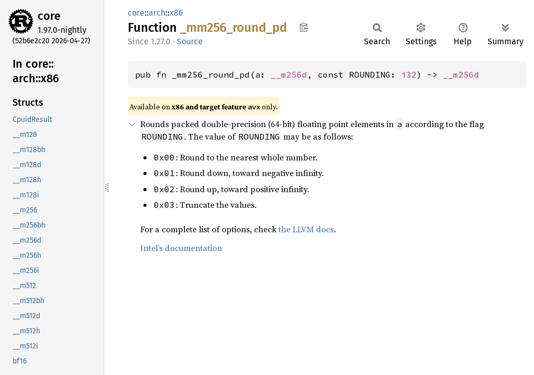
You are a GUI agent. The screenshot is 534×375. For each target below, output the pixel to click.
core (49, 16)
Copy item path (303, 27)
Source (190, 41)
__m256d (289, 74)
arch (157, 13)
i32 (409, 74)
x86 (176, 13)
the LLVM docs (306, 229)
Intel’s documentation (181, 248)
